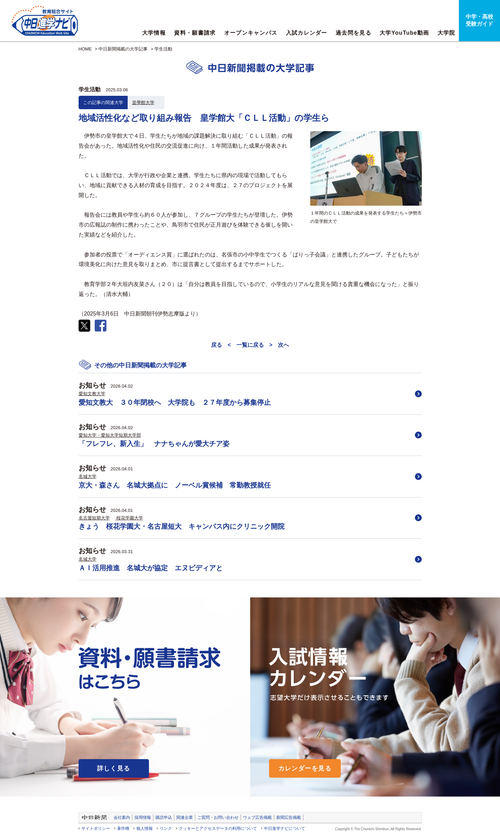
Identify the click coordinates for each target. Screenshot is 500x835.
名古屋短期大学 (94, 518)
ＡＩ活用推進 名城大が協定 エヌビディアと (151, 568)
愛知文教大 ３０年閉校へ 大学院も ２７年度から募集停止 (175, 402)
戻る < (221, 345)
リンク (166, 828)
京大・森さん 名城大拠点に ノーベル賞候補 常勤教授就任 (175, 485)
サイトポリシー (95, 828)
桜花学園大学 (129, 518)
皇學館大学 (143, 102)
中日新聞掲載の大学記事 (123, 49)
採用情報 (143, 817)
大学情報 (154, 33)
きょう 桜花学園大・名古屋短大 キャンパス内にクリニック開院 (181, 526)
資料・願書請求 (195, 33)
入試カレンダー (306, 33)
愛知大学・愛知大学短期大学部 (110, 435)
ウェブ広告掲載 (257, 817)
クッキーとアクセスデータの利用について (218, 828)
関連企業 (184, 817)
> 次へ (279, 345)
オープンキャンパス (251, 33)
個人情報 (144, 828)
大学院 (446, 33)
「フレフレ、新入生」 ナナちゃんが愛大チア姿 (154, 443)
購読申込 (163, 817)
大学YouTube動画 (404, 33)
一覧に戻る (250, 345)
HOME (85, 49)
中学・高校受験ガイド (479, 20)
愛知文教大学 (92, 393)
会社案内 (122, 817)
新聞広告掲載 (288, 817)
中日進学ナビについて (284, 828)
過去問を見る (353, 33)
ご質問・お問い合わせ (218, 817)
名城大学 (87, 476)
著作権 (123, 828)
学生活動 (163, 49)
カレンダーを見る (305, 768)
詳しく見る (113, 768)
